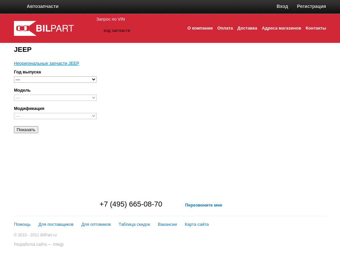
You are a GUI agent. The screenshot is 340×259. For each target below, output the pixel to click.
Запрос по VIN (110, 19)
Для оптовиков (96, 224)
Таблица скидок (134, 224)
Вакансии (167, 224)
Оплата (225, 28)
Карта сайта (197, 224)
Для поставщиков (56, 224)
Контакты (316, 28)
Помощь (22, 224)
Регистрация (311, 6)
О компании (199, 28)
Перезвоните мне (203, 205)
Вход (282, 6)
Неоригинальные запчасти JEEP (46, 63)
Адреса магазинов (281, 28)
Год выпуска (27, 71)
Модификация (29, 108)
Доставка (247, 28)
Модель (22, 90)
